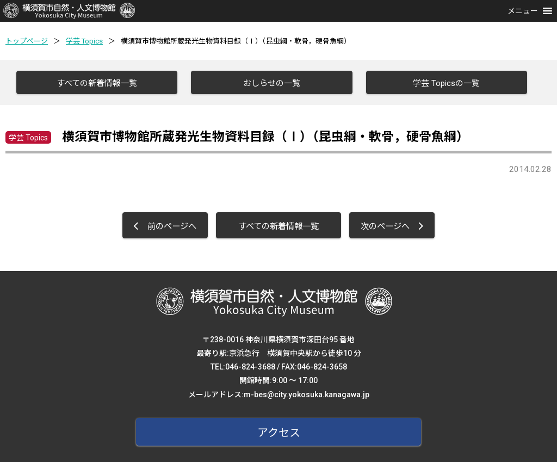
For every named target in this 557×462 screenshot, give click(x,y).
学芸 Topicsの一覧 (446, 83)
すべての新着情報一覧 (97, 83)
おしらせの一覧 (271, 83)
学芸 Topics (84, 41)
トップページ (26, 41)
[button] (523, 11)
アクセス (278, 432)
